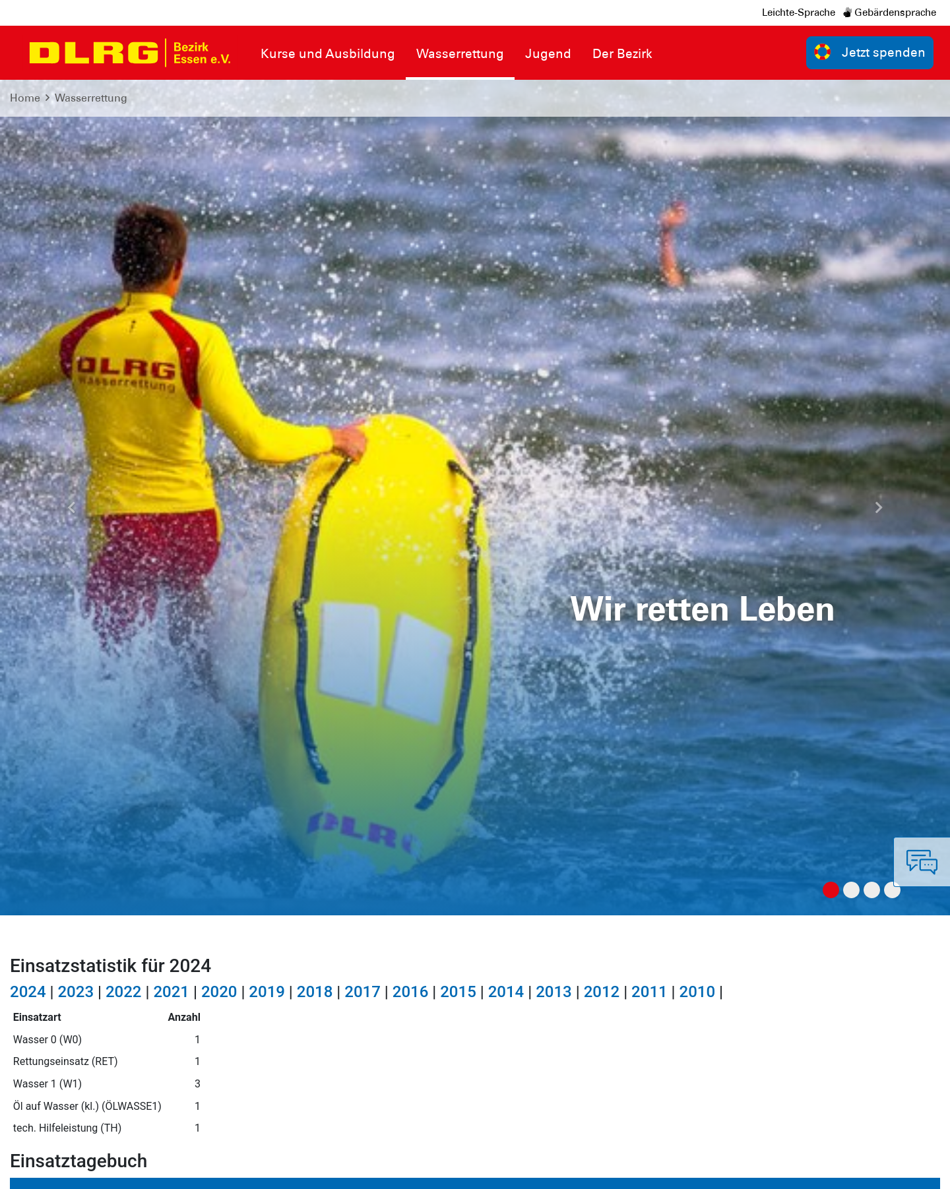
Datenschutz (112, 1169)
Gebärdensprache (889, 12)
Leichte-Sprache (798, 12)
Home (25, 98)
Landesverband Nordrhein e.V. (859, 1169)
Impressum (43, 1169)
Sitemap (174, 1169)
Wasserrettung (91, 98)
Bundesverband (733, 1169)
